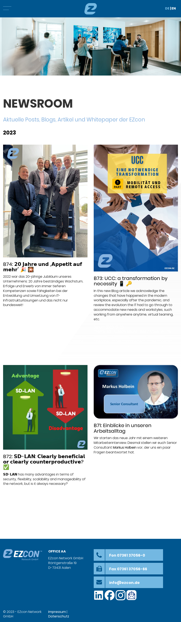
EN (174, 8)
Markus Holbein (124, 447)
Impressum (57, 611)
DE (167, 8)
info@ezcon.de (124, 582)
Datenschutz (58, 616)
